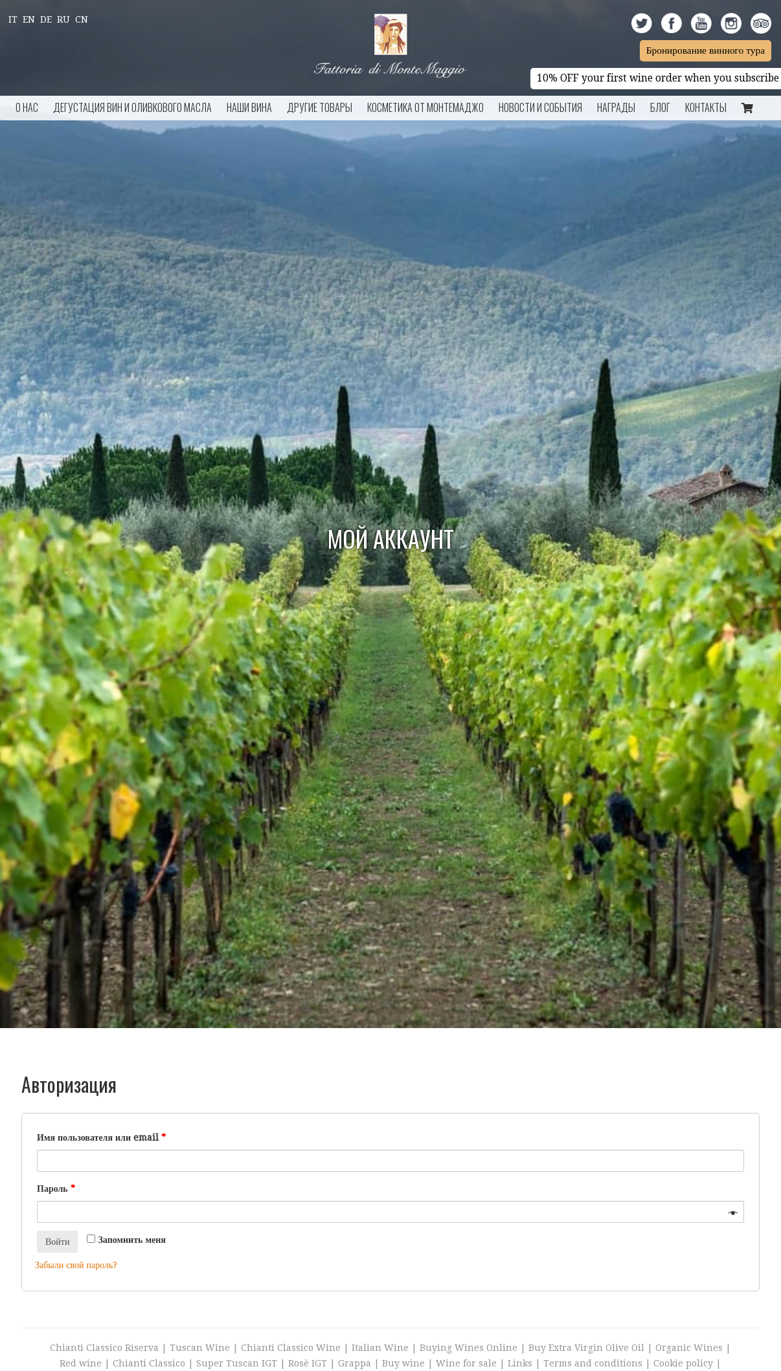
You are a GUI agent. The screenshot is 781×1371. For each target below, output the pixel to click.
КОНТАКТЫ (706, 107)
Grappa (354, 1363)
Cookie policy (683, 1363)
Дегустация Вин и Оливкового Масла (132, 107)
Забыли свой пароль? (76, 1265)
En (29, 19)
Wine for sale (466, 1363)
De (46, 19)
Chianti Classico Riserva (105, 1348)
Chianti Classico (149, 1363)
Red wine (81, 1363)
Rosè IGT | (313, 1363)
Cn (81, 19)
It (12, 19)
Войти (57, 1241)
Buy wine (403, 1363)
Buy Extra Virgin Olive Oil (586, 1348)
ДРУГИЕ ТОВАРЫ (319, 107)
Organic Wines (689, 1348)
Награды (616, 107)
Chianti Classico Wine (291, 1348)
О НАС (27, 107)
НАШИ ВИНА (249, 107)
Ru (63, 19)
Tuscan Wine (200, 1348)
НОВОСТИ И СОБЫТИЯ (540, 107)
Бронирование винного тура (705, 50)
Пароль (56, 1188)
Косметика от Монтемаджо (425, 107)
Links (520, 1363)
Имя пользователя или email (101, 1137)
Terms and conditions (592, 1363)
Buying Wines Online (468, 1348)
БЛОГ (660, 107)
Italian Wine (380, 1348)
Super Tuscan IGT (236, 1363)
